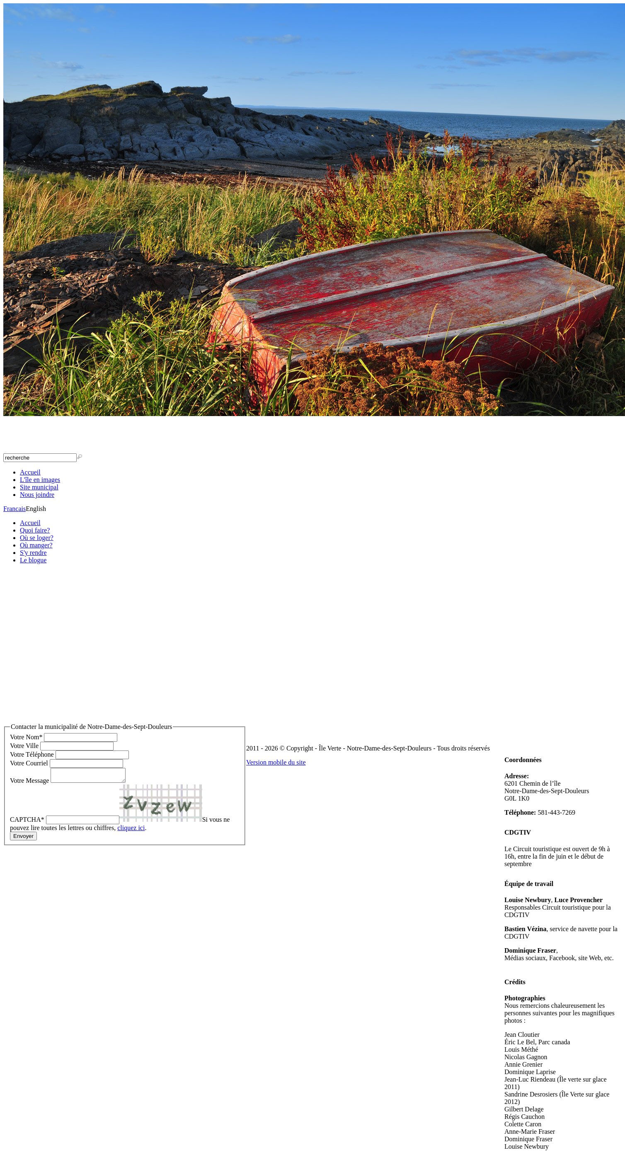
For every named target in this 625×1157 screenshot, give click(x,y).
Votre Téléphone (32, 754)
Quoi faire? (35, 530)
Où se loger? (36, 537)
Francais (14, 508)
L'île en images (40, 479)
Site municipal (39, 487)
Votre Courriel (29, 763)
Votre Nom (26, 737)
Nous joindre (37, 494)
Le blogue (33, 560)
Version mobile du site (276, 762)
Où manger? (36, 545)
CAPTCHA (27, 821)
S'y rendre (33, 552)
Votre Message (29, 783)
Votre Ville (24, 745)
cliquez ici (131, 830)
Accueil (30, 472)
